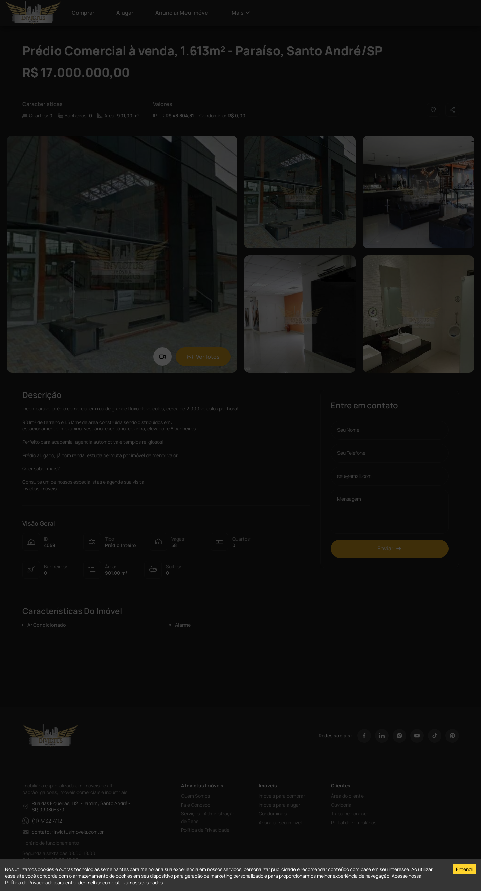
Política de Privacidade (29, 882)
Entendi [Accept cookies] (464, 869)
